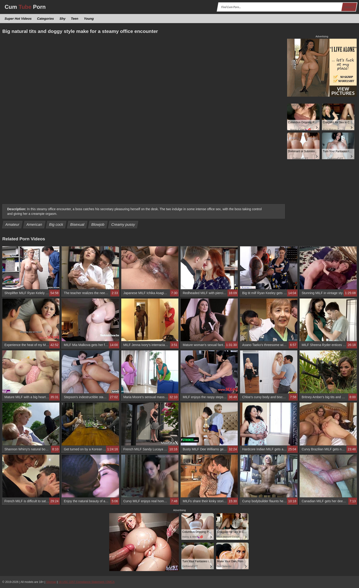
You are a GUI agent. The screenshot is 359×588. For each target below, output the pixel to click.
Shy (62, 18)
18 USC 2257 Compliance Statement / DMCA (86, 582)
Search (349, 7)
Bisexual (77, 224)
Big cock (56, 224)
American (34, 224)
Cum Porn (25, 7)
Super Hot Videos (18, 18)
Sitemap (51, 582)
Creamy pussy (123, 224)
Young (88, 18)
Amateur (12, 224)
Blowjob (98, 224)
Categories (45, 18)
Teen (75, 18)
